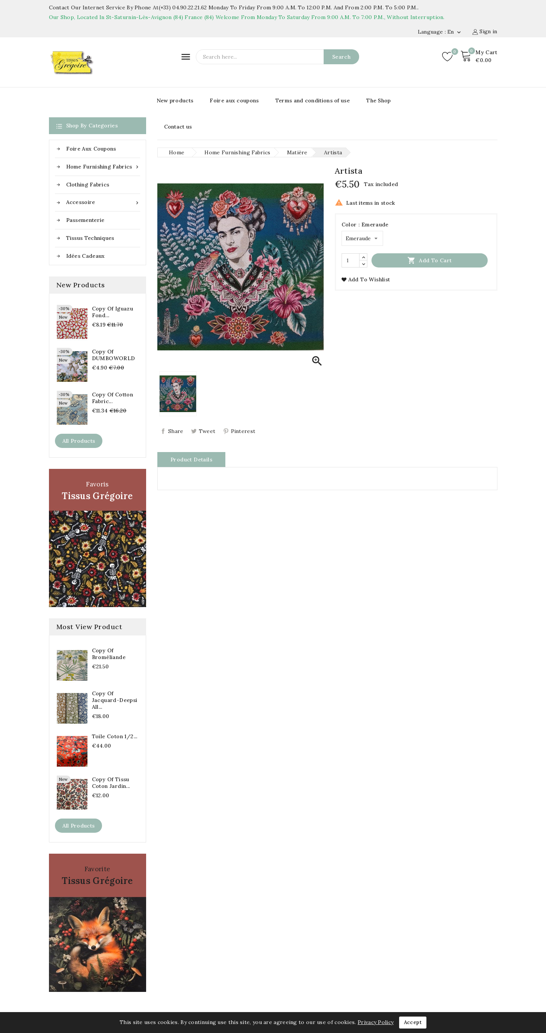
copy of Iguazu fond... (112, 312)
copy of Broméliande (109, 654)
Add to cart (429, 260)
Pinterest (243, 431)
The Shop (378, 100)
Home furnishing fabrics (103, 166)
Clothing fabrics (87, 184)
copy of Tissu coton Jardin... (111, 782)
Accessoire (103, 202)
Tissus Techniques (90, 238)
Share (175, 431)
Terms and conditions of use (312, 100)
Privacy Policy (376, 1022)
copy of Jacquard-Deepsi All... (115, 700)
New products (175, 100)
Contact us (178, 126)
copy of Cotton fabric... (112, 398)
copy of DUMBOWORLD (113, 355)
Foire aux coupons (234, 100)
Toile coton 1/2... (115, 736)
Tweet (207, 431)
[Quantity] (351, 260)
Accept (413, 1022)
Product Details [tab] (191, 459)
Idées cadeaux (85, 256)
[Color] (362, 238)
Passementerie (85, 220)
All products (78, 440)
